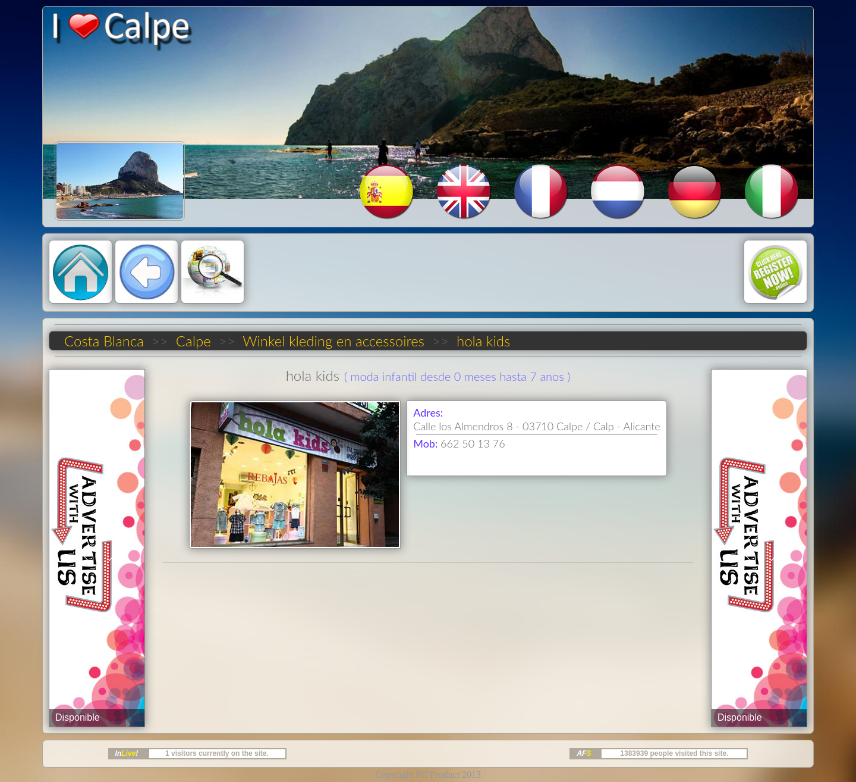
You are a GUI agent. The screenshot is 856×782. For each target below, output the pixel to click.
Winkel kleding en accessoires (333, 340)
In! (127, 753)
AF (584, 753)
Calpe (193, 340)
